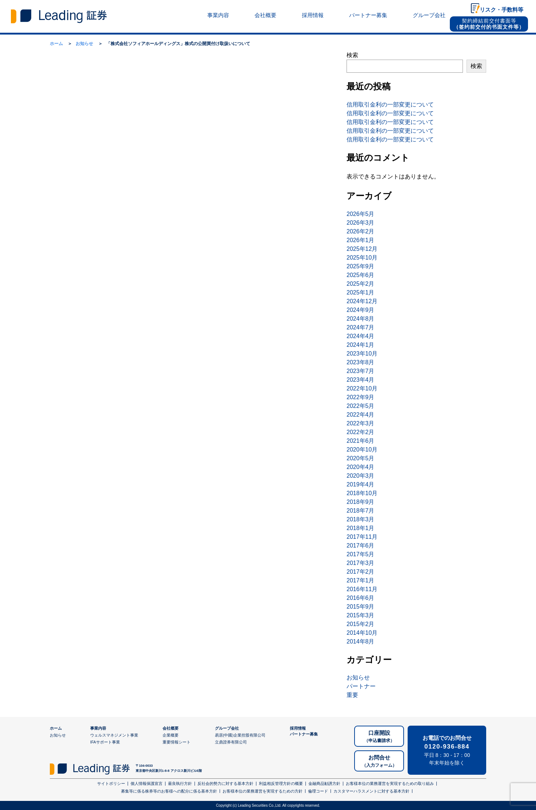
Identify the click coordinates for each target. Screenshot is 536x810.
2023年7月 (361, 371)
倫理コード (318, 791)
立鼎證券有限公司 (231, 742)
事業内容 (218, 15)
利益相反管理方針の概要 (281, 783)
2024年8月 (361, 319)
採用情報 (313, 15)
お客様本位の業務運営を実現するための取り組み (390, 783)
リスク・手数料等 (501, 10)
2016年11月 (362, 589)
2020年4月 (361, 467)
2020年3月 (361, 476)
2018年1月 (361, 528)
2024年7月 (361, 327)
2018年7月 (361, 511)
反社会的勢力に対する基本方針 (225, 783)
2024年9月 (361, 310)
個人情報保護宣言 (147, 783)
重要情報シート (177, 742)
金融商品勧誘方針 (324, 783)
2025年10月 (362, 257)
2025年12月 (362, 249)
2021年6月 (361, 441)
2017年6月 (361, 545)
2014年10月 (362, 633)
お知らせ (358, 677)
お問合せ (379, 761)
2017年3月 (361, 563)
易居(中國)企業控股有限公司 (240, 735)
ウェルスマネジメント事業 (114, 735)
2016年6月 (361, 598)
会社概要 (265, 15)
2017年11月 (362, 537)
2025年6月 (361, 275)
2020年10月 (362, 449)
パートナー (361, 686)
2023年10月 (362, 353)
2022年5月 (361, 406)
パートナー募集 (368, 15)
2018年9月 (361, 502)
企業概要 (171, 735)
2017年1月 (361, 580)
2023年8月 (361, 362)
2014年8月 (361, 641)
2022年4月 (361, 415)
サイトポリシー (111, 783)
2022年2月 (361, 432)
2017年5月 (361, 554)
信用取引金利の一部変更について (390, 104)
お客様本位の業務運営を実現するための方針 (263, 791)
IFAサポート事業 (105, 742)
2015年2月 (361, 624)
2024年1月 (361, 345)
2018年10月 (362, 493)
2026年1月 (361, 240)
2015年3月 (361, 615)
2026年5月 (361, 214)
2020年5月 (361, 458)
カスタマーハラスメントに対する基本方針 (371, 791)
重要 (352, 695)
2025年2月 (361, 284)
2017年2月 (361, 572)
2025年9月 (361, 266)
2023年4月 (361, 380)
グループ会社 (429, 15)
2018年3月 (361, 519)
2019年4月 (361, 484)
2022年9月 (361, 397)
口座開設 (379, 737)
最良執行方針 (180, 783)
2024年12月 (362, 301)
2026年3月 (361, 223)
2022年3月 (361, 423)
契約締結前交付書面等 (488, 24)
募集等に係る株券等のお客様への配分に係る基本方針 (169, 791)
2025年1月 (361, 292)
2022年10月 (362, 388)
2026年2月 (361, 231)
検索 (352, 55)
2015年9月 (361, 607)
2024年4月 (361, 336)
